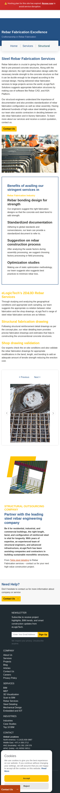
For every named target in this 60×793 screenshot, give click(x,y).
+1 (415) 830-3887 (24, 740)
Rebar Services (10, 701)
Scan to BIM (9, 698)
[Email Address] (25, 634)
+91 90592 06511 (22, 748)
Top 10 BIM (8, 727)
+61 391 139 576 (24, 745)
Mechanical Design (12, 707)
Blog (5, 665)
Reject (26, 786)
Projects (7, 661)
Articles (6, 668)
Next (37, 377)
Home (13, 45)
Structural (44, 45)
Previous (24, 377)
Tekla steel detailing (19, 560)
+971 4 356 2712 (21, 742)
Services (28, 45)
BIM (5, 688)
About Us (7, 655)
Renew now (47, 3)
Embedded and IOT (12, 711)
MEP (5, 691)
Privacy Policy (10, 678)
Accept (26, 778)
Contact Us (7, 789)
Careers (7, 675)
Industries (8, 720)
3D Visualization (11, 694)
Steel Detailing (10, 704)
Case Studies (9, 724)
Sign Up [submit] (43, 634)
